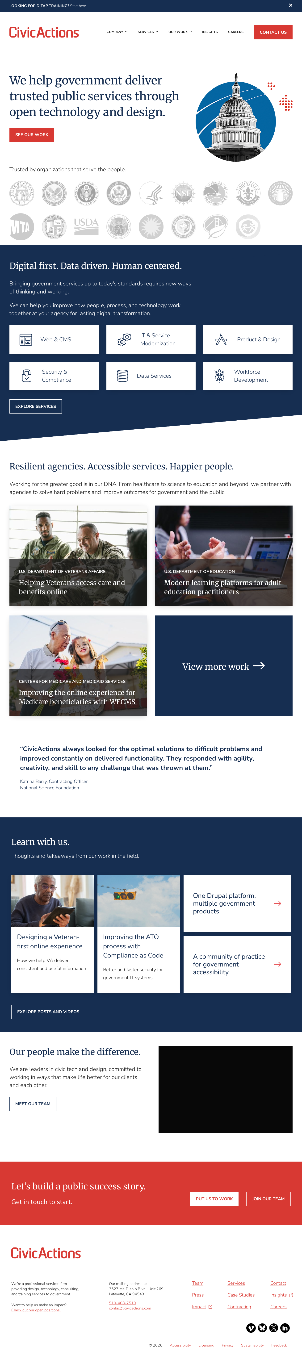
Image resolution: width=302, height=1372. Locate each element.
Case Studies (241, 1295)
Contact (278, 1283)
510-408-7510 (122, 1303)
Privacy (228, 1345)
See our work (31, 135)
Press (198, 1295)
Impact (199, 1307)
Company (115, 32)
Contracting (239, 1307)
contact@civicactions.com (130, 1308)
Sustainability (252, 1345)
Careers (235, 32)
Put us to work (214, 1199)
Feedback (279, 1345)
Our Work (178, 32)
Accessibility (180, 1345)
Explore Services (35, 406)
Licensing (206, 1345)
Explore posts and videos (48, 1012)
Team (197, 1283)
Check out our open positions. (36, 1310)
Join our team (268, 1199)
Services (146, 32)
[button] (291, 5)
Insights (210, 32)
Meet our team (32, 1104)
